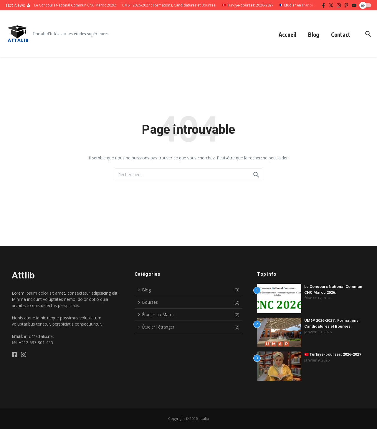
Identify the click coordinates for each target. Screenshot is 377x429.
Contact (340, 34)
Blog (313, 34)
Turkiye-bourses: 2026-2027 (333, 354)
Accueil (287, 34)
